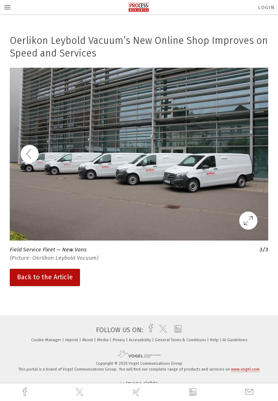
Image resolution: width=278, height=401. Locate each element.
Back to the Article (45, 277)
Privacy (119, 340)
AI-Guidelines (235, 340)
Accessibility (140, 340)
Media (103, 340)
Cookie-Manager (46, 340)
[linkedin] (193, 392)
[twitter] (80, 392)
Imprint (72, 340)
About (88, 340)
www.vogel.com (245, 369)
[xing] (137, 392)
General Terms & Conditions (181, 340)
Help (215, 340)
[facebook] (26, 392)
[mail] (250, 392)
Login (266, 7)
